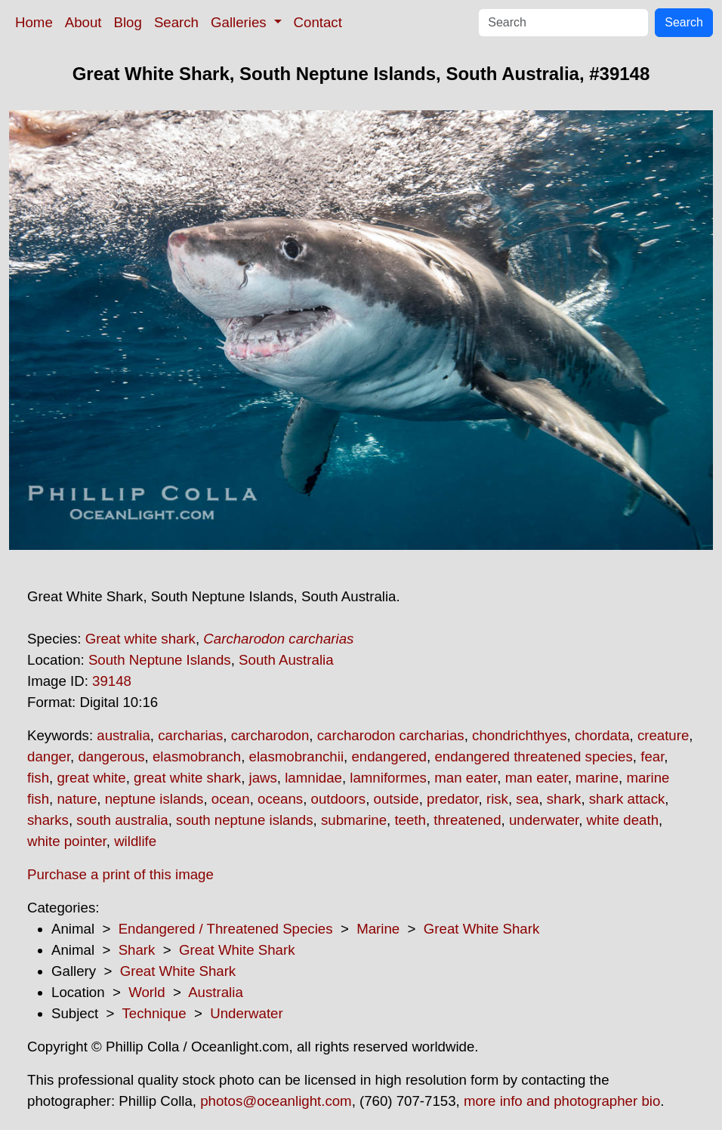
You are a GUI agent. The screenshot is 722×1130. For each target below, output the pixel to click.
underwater (544, 820)
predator (452, 799)
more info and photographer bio (562, 1101)
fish (38, 778)
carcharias (190, 735)
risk (497, 799)
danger (48, 756)
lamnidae (313, 778)
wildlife (135, 841)
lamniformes (388, 778)
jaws (263, 778)
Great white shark (140, 639)
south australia (122, 820)
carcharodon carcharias (390, 735)
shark (564, 799)
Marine (378, 929)
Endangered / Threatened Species (226, 929)
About (83, 22)
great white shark (187, 778)
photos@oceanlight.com (275, 1101)
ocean (230, 799)
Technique (154, 1013)
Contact (318, 22)
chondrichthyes (519, 735)
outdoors (338, 799)
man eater (465, 778)
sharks (48, 820)
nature (77, 799)
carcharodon (270, 735)
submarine (354, 820)
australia (123, 735)
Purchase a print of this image (120, 874)
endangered (389, 756)
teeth (410, 820)
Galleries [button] (240, 22)
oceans (280, 799)
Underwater (246, 1013)
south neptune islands (244, 820)
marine (597, 778)
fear (652, 756)
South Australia (286, 660)
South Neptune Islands (159, 660)
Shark (137, 950)
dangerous (111, 756)
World (146, 992)
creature (663, 735)
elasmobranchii (296, 756)
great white (91, 778)
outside (396, 799)
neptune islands (154, 799)
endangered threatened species (533, 756)
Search (176, 22)
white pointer (66, 841)
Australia (215, 992)
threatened (467, 820)
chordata (602, 735)
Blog (128, 22)
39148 (111, 681)
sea (527, 799)
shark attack (627, 799)
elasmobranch (197, 756)
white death (623, 820)
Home (34, 22)
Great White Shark (481, 929)
